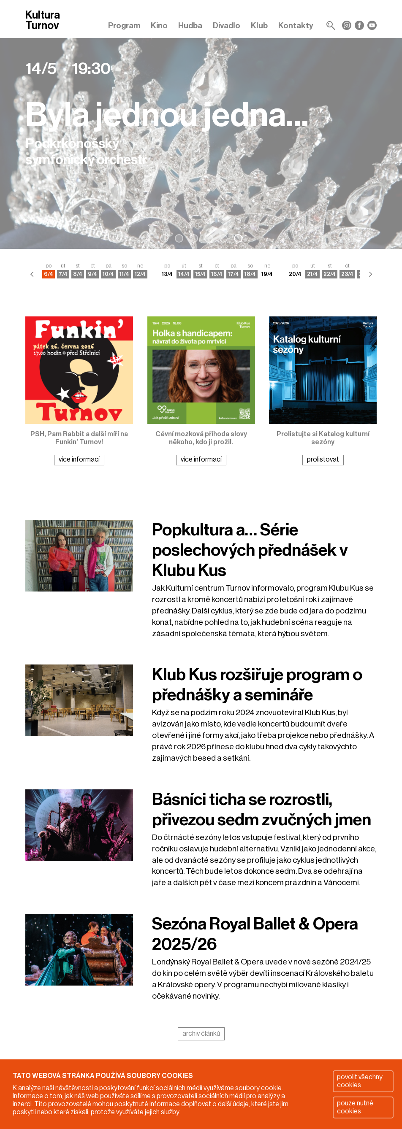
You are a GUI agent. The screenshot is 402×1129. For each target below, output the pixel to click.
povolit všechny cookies (360, 1081)
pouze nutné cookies (355, 1107)
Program (124, 26)
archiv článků (201, 1033)
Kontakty (295, 26)
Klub (259, 26)
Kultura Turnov (42, 21)
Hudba (190, 26)
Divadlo (226, 26)
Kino (159, 26)
